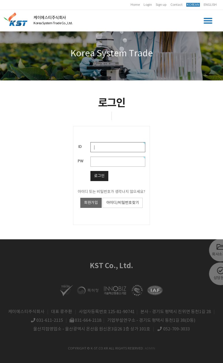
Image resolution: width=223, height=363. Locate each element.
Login (148, 5)
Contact (176, 5)
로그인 (99, 176)
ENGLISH (210, 5)
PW (80, 161)
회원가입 (91, 203)
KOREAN (193, 5)
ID (80, 147)
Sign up (161, 5)
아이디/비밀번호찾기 (122, 203)
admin (150, 348)
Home (135, 5)
